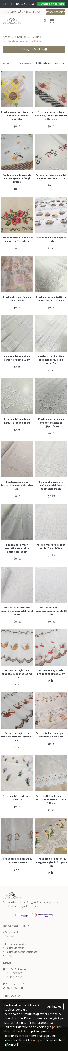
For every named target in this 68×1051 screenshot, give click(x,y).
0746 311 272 (31, 12)
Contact (8, 936)
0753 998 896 (12, 973)
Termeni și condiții (14, 944)
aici (35, 1040)
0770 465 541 (13, 988)
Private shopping (55, 11)
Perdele (36, 37)
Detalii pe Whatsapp (51, 3)
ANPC (7, 955)
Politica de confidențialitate (20, 952)
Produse (21, 37)
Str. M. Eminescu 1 (15, 969)
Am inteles (54, 1006)
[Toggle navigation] (61, 21)
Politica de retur (13, 948)
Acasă (7, 37)
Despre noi (10, 932)
